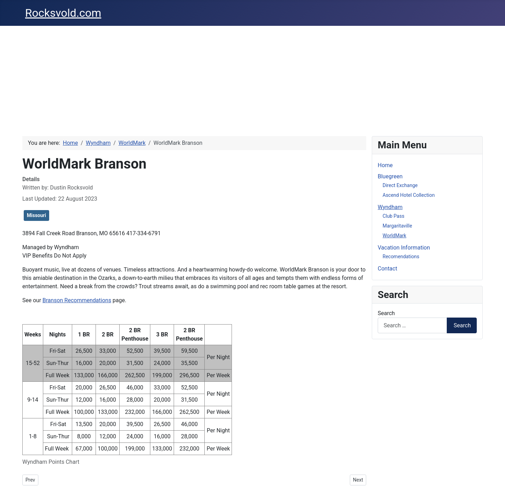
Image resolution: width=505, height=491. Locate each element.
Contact (387, 268)
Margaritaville (397, 226)
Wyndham (390, 207)
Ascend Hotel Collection (409, 195)
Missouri (36, 215)
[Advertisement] (252, 78)
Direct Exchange (400, 185)
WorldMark (394, 235)
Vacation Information (404, 247)
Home (385, 165)
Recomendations (401, 256)
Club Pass (393, 216)
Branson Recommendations (77, 300)
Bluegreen (390, 176)
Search (386, 313)
